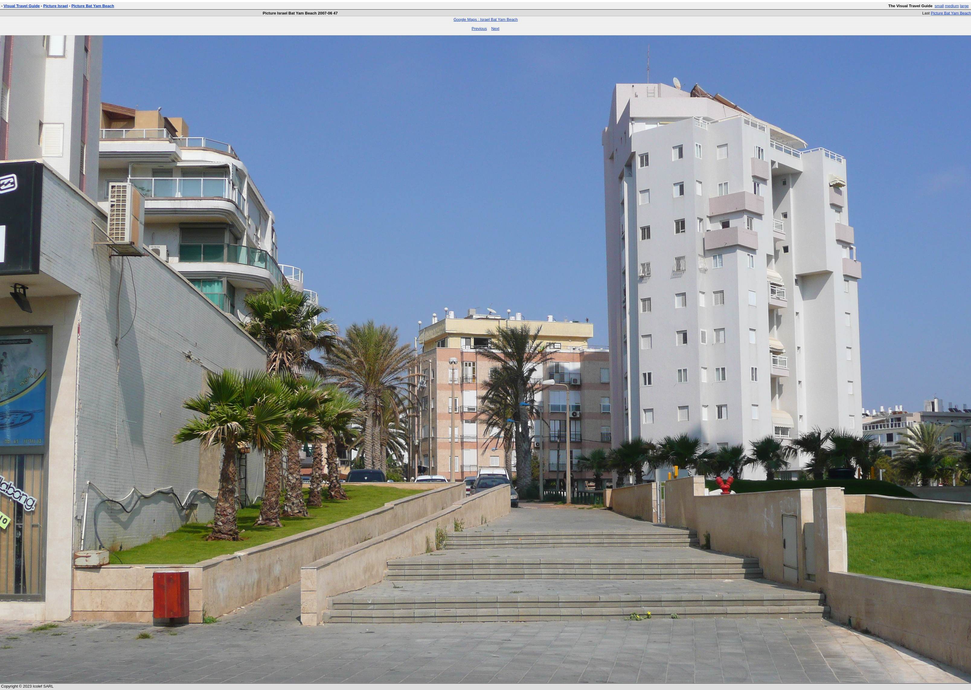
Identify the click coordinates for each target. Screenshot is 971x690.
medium (952, 6)
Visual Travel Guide (22, 6)
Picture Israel (55, 6)
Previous (479, 28)
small (939, 6)
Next (495, 28)
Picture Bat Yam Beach (92, 6)
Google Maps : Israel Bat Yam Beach (485, 19)
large (964, 6)
